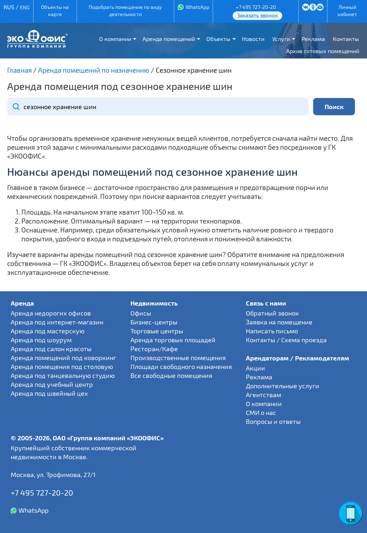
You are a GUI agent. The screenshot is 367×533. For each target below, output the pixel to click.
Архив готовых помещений (322, 50)
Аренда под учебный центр (52, 384)
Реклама (313, 38)
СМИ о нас (261, 412)
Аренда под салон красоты (51, 349)
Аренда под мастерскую (47, 331)
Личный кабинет (347, 10)
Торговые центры (156, 331)
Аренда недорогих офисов (51, 313)
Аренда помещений (169, 38)
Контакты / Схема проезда (286, 340)
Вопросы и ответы (273, 421)
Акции (255, 368)
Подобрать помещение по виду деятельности (125, 10)
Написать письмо (272, 331)
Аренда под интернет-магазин (57, 322)
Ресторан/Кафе (154, 349)
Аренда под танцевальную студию (63, 375)
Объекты (218, 38)
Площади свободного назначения (181, 366)
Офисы (140, 313)
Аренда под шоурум (41, 340)
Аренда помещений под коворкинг (63, 358)
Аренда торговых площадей (173, 340)
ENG (25, 7)
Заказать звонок (257, 15)
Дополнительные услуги (282, 386)
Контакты (346, 38)
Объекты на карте (55, 10)
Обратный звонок (272, 313)
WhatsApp (197, 7)
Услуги (281, 38)
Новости (253, 38)
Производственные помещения (178, 358)
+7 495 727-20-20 (256, 7)
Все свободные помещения (171, 375)
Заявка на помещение (279, 322)
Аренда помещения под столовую (62, 366)
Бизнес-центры (153, 322)
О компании (115, 38)
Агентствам (263, 395)
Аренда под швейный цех (49, 393)
